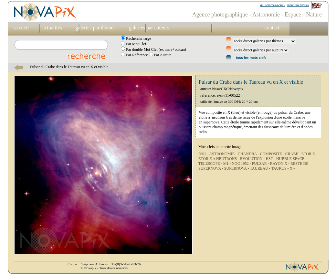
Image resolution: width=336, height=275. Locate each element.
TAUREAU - (260, 168)
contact (272, 27)
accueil (21, 27)
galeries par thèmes (96, 27)
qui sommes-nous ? (272, 5)
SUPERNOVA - (237, 168)
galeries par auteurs (149, 27)
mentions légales (298, 5)
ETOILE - (309, 154)
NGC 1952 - (242, 163)
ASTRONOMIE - (223, 154)
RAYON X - (280, 163)
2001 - (203, 154)
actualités (52, 27)
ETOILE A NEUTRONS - (219, 158)
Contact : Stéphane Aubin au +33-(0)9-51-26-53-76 (104, 264)
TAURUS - (280, 168)
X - (292, 168)
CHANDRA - (249, 154)
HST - (271, 158)
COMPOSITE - (272, 154)
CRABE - (293, 154)
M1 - (227, 163)
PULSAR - (261, 163)
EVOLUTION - (253, 158)
